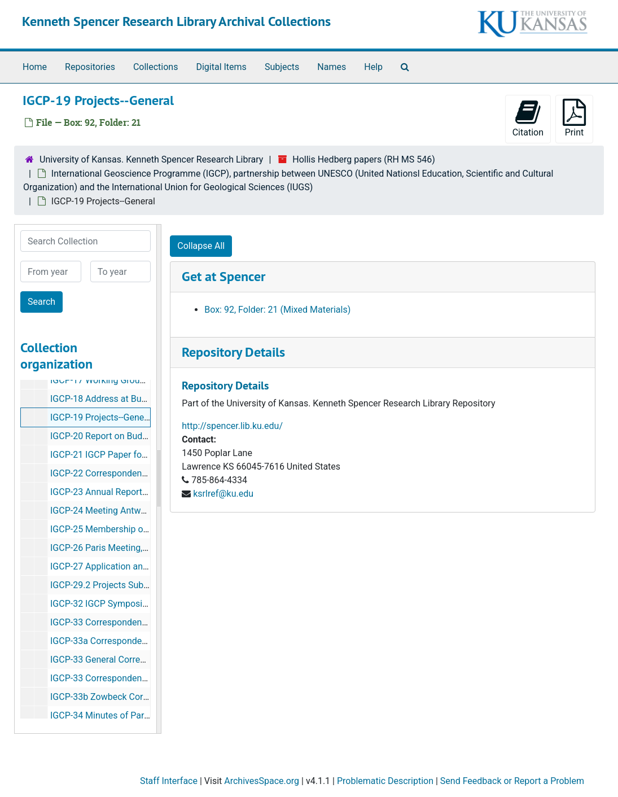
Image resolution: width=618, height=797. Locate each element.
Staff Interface (169, 781)
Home (35, 67)
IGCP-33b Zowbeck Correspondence (122, 696)
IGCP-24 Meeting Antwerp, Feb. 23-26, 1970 (137, 510)
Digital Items (221, 67)
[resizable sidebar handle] (158, 479)
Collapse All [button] (201, 245)
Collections (155, 67)
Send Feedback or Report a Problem (512, 781)
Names (331, 67)
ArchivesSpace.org (261, 781)
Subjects (282, 67)
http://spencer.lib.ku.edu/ (232, 426)
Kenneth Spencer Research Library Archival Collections (176, 21)
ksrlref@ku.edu (223, 493)
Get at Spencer (223, 276)
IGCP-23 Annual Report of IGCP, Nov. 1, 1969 (138, 492)
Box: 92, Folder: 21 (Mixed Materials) (277, 309)
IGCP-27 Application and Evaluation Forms (135, 566)
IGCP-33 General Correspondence (117, 659)
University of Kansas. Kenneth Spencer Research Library (151, 159)
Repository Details (233, 352)
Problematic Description (385, 781)
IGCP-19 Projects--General (102, 417)
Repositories (90, 67)
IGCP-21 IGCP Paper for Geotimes (118, 454)
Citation (528, 118)
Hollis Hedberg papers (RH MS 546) (363, 159)
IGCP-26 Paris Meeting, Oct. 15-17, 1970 (130, 547)
